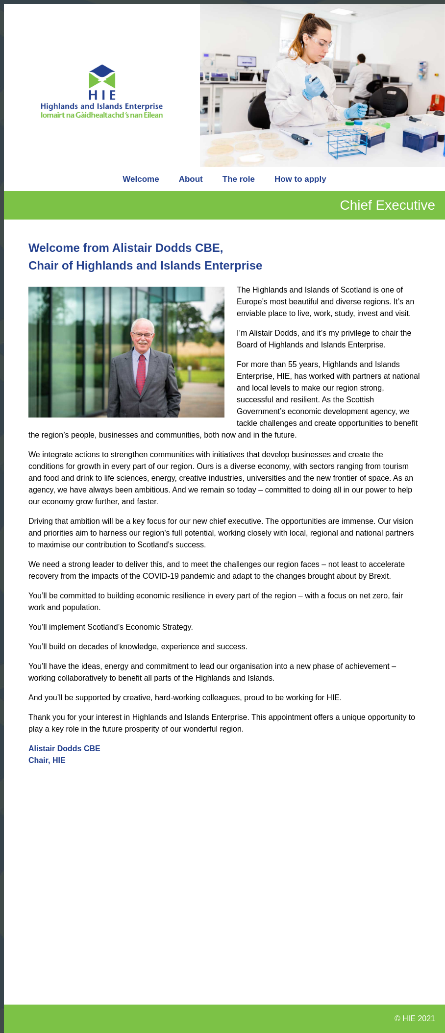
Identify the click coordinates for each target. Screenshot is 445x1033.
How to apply (300, 179)
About (191, 179)
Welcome (141, 179)
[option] (322, 85)
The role (238, 179)
